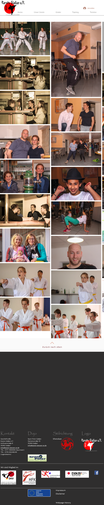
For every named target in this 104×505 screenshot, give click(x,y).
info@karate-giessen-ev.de (10, 448)
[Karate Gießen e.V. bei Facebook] (96, 473)
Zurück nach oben (52, 347)
